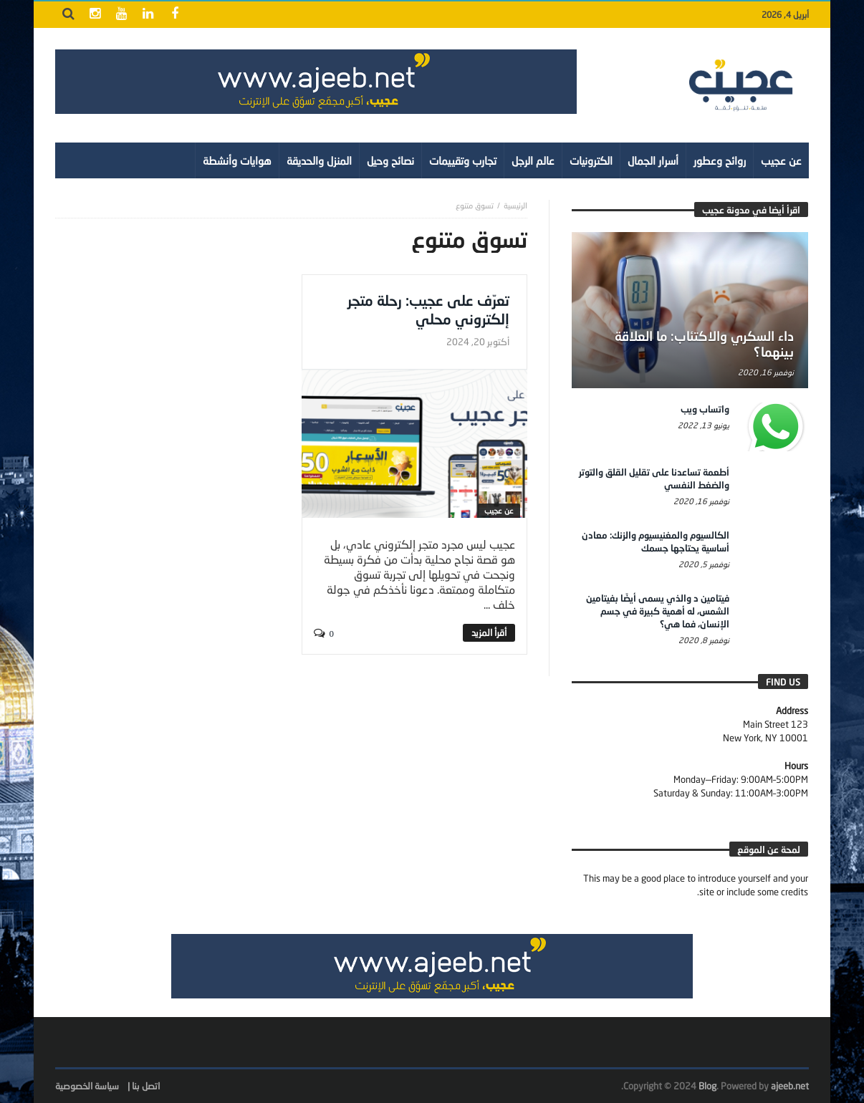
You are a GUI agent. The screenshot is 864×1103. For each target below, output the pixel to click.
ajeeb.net (790, 1086)
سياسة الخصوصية (87, 1086)
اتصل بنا (146, 1086)
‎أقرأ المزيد (489, 632)
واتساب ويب (705, 409)
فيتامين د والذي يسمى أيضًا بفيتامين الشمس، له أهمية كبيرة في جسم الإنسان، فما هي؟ (657, 611)
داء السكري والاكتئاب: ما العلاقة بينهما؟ (704, 344)
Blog (707, 1086)
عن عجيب (499, 510)
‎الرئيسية (515, 205)
